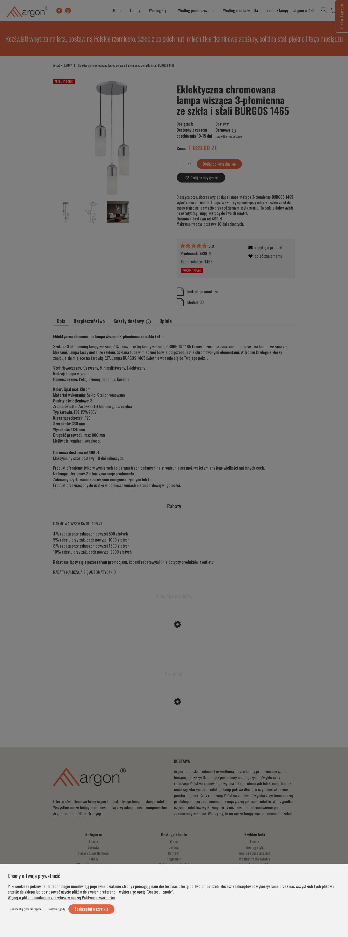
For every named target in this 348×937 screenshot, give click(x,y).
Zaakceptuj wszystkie (91, 909)
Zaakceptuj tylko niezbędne (26, 909)
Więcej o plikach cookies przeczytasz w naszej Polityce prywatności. (62, 898)
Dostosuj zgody (56, 909)
